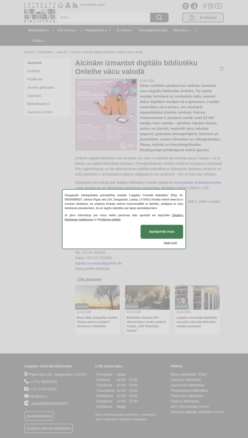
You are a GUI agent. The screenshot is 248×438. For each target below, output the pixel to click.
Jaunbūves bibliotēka (187, 385)
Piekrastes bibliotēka (187, 396)
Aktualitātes (37, 30)
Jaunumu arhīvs (39, 112)
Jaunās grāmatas (40, 87)
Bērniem (180, 30)
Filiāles (37, 41)
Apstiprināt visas (162, 231)
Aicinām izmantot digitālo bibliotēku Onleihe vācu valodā (106, 52)
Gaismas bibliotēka (186, 380)
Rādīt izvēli (170, 242)
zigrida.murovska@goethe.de (98, 263)
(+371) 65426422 (43, 382)
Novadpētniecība (153, 30)
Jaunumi (62, 52)
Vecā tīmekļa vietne (92, 4)
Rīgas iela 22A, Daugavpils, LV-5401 (58, 374)
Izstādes (33, 71)
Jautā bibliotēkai (39, 416)
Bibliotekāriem (38, 104)
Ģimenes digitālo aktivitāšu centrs (197, 412)
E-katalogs (203, 17)
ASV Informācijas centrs (190, 407)
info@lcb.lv (38, 396)
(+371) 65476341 (43, 389)
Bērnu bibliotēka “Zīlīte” (189, 374)
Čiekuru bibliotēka (185, 401)
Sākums (29, 52)
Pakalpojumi (94, 30)
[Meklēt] (102, 17)
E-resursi (124, 30)
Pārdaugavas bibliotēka (189, 390)
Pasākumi (35, 79)
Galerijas (34, 96)
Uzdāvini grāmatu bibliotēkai (48, 428)
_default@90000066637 (49, 403)
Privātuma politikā (109, 219)
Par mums (66, 30)
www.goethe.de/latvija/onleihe (197, 182)
